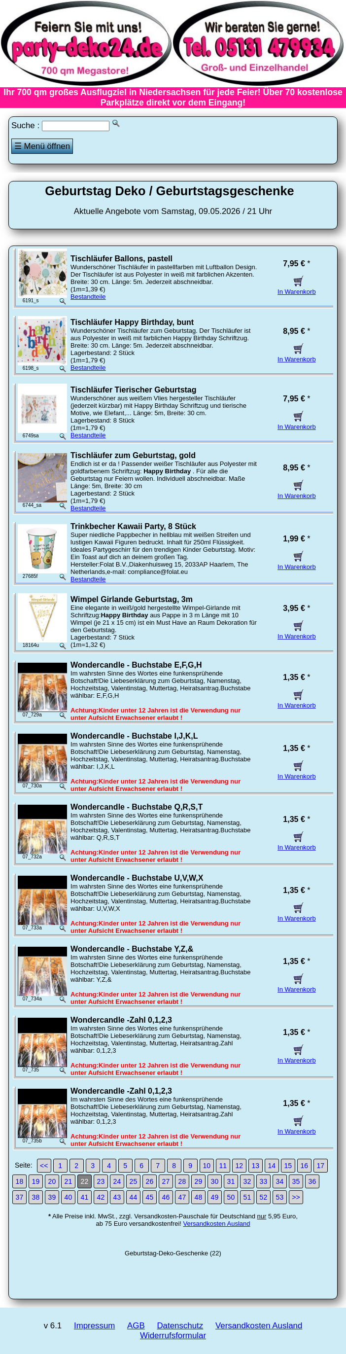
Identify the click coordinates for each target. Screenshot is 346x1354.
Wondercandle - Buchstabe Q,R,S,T (136, 807)
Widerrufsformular (173, 1335)
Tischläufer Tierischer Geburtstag (133, 390)
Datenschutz (180, 1325)
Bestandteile (88, 296)
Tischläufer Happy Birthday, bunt (132, 322)
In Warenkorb (296, 288)
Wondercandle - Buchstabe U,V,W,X (136, 878)
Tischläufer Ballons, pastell (121, 258)
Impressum (94, 1325)
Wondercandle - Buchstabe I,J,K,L (134, 736)
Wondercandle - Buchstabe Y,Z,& (131, 949)
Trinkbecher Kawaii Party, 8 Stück (133, 526)
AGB (136, 1325)
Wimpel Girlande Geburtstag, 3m (131, 599)
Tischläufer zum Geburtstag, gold (133, 455)
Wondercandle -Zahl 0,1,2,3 (121, 1020)
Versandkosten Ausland (216, 1223)
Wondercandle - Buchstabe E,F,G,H (136, 665)
